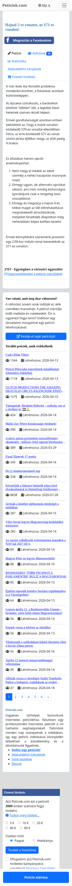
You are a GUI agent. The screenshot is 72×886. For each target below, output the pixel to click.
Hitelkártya (45, 852)
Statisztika (17, 61)
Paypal (19, 852)
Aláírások (40, 53)
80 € (27, 839)
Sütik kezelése (22, 770)
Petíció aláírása (36, 291)
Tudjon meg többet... (23, 826)
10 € (25, 834)
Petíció (14, 53)
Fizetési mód (15, 847)
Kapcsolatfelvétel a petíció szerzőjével (33, 274)
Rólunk (17, 775)
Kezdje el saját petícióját (36, 347)
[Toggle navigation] (64, 5)
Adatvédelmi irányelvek (24, 69)
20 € (40, 834)
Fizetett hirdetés (21, 77)
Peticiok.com (14, 5)
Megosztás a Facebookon (28, 40)
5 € (12, 834)
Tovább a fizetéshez (22, 861)
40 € (13, 839)
